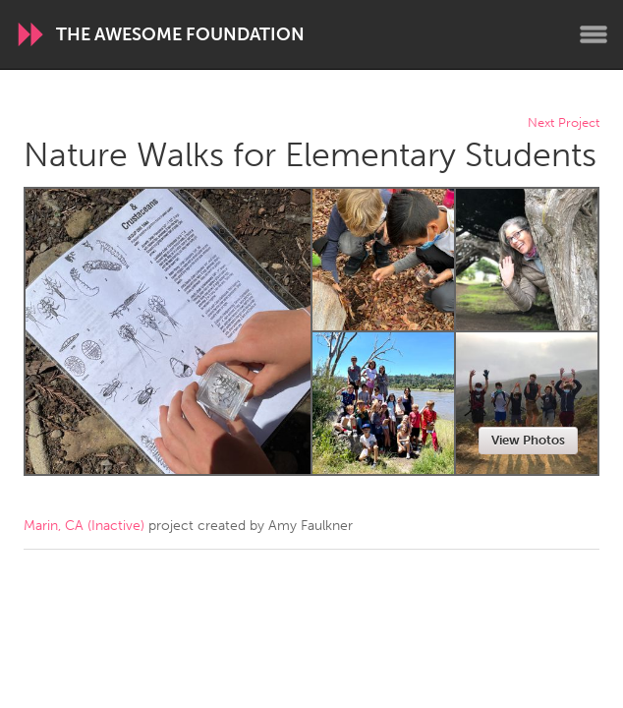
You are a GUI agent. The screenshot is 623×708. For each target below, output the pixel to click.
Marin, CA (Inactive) (84, 525)
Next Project (563, 123)
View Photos (528, 440)
